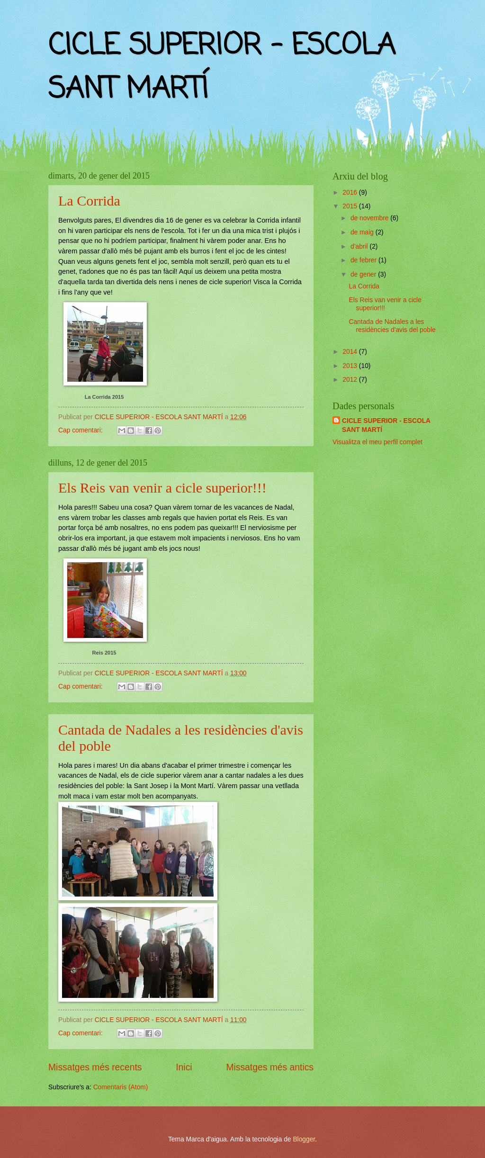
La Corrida (89, 200)
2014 (350, 351)
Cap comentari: (81, 430)
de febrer (364, 260)
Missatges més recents (95, 1067)
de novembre (370, 218)
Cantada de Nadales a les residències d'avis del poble (392, 325)
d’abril (360, 246)
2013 (350, 365)
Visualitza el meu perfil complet (377, 442)
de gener (364, 274)
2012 (350, 379)
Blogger (304, 1139)
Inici (184, 1067)
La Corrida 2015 (104, 397)
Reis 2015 (104, 652)
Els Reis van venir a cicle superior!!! (162, 487)
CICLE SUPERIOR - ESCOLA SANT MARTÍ (386, 425)
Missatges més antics (270, 1067)
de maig (363, 232)
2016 (350, 192)
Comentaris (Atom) (120, 1087)
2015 (350, 206)
